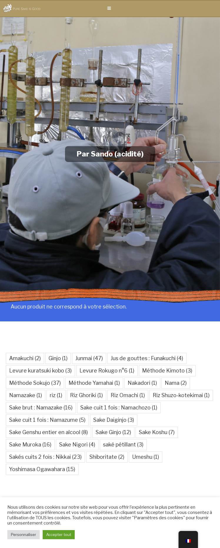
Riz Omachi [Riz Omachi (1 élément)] (128, 395)
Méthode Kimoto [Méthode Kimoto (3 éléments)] (167, 370)
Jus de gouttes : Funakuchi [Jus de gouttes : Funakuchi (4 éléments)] (147, 358)
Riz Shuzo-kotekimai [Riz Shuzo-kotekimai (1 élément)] (181, 395)
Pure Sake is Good (26, 8)
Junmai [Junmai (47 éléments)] (89, 358)
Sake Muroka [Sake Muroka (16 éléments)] (30, 444)
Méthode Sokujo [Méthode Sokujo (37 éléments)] (35, 383)
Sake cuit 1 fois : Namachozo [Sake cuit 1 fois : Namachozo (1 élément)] (118, 407)
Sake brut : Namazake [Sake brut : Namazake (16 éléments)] (41, 407)
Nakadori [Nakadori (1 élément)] (142, 383)
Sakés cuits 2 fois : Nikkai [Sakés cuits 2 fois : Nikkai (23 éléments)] (45, 457)
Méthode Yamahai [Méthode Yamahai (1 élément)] (94, 383)
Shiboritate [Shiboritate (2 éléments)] (106, 457)
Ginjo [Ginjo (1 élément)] (58, 358)
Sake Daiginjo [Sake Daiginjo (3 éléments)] (113, 420)
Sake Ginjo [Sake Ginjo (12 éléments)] (113, 432)
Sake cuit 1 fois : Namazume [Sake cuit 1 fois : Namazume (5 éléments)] (47, 420)
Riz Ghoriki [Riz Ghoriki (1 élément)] (86, 395)
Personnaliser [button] (23, 534)
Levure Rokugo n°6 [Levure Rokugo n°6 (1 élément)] (106, 370)
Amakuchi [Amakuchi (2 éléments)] (25, 358)
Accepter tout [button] (58, 534)
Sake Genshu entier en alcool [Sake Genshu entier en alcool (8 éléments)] (48, 432)
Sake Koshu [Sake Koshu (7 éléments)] (157, 432)
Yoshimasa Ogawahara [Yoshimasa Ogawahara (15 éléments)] (42, 469)
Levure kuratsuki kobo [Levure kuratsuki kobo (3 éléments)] (40, 370)
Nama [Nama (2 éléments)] (176, 383)
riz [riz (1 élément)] (56, 395)
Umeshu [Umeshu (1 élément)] (145, 457)
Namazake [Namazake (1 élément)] (25, 395)
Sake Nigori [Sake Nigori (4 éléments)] (77, 444)
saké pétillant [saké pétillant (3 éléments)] (123, 444)
